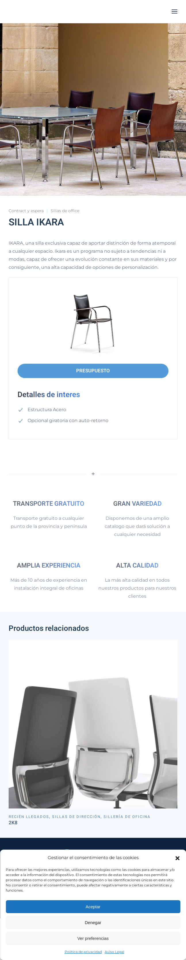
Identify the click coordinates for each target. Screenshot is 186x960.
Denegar (93, 922)
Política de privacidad (83, 952)
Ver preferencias (93, 938)
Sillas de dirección (76, 816)
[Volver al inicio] (37, 11)
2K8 (13, 822)
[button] (177, 858)
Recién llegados (29, 816)
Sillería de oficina (127, 816)
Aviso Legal (114, 952)
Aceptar (93, 906)
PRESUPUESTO (93, 370)
